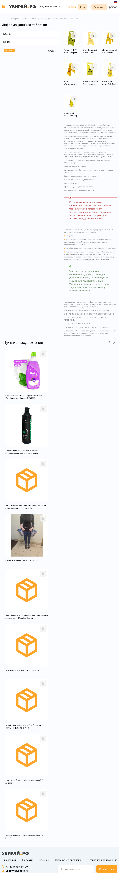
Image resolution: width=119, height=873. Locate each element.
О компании (9, 847)
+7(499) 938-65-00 (50, 6)
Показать (9, 51)
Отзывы (44, 847)
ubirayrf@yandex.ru (17, 858)
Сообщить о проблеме (68, 847)
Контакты (27, 847)
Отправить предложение (102, 847)
